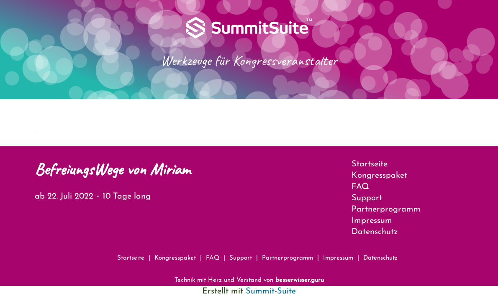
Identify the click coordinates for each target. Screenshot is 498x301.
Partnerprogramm (386, 209)
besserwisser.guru (299, 280)
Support (367, 198)
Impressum (372, 221)
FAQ (360, 187)
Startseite (370, 164)
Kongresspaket (379, 175)
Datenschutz (375, 232)
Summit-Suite (271, 291)
